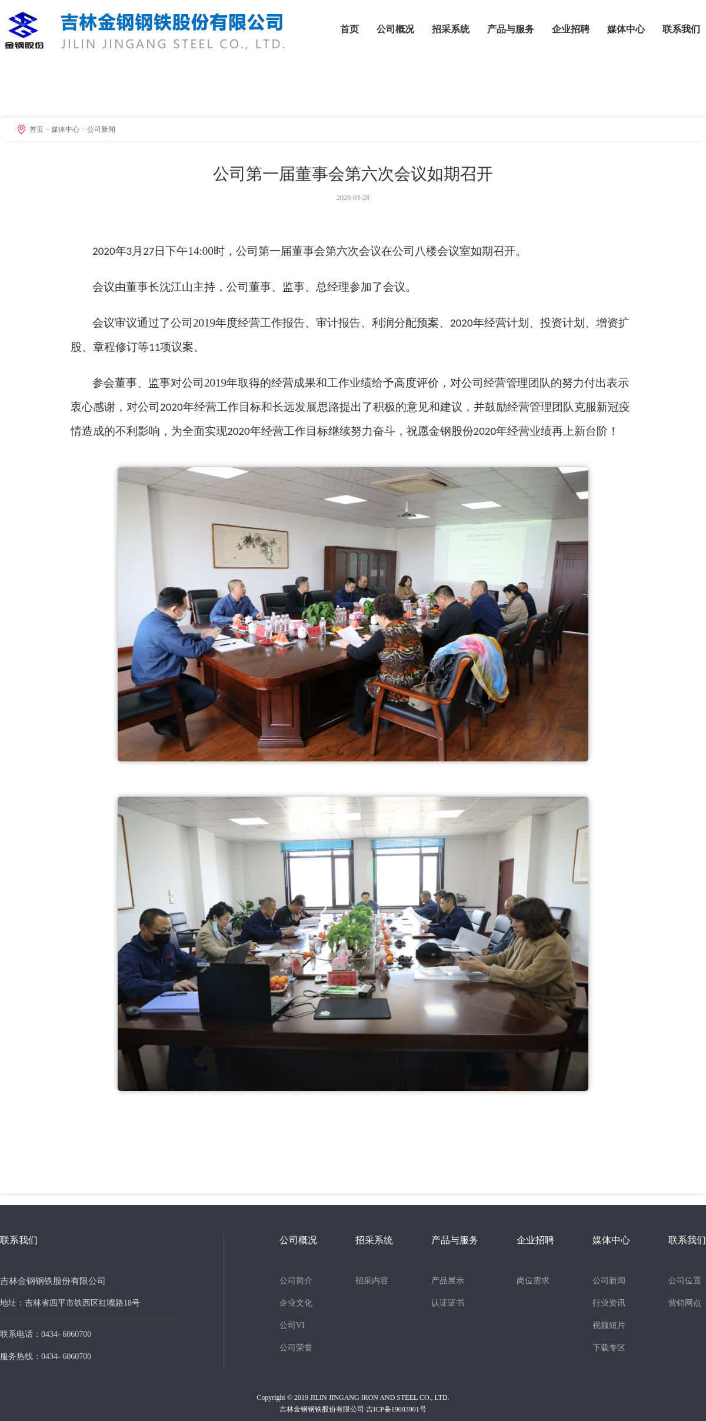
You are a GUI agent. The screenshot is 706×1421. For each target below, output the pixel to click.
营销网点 (684, 1303)
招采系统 (450, 29)
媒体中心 (626, 29)
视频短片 (608, 1325)
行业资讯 (608, 1303)
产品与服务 (510, 29)
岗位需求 (533, 1280)
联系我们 (681, 29)
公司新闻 (101, 129)
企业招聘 (571, 29)
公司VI (292, 1325)
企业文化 (295, 1303)
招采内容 (371, 1280)
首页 (349, 29)
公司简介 (295, 1280)
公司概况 (395, 29)
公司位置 (684, 1280)
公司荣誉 (295, 1347)
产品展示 (447, 1280)
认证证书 (447, 1303)
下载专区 (608, 1347)
